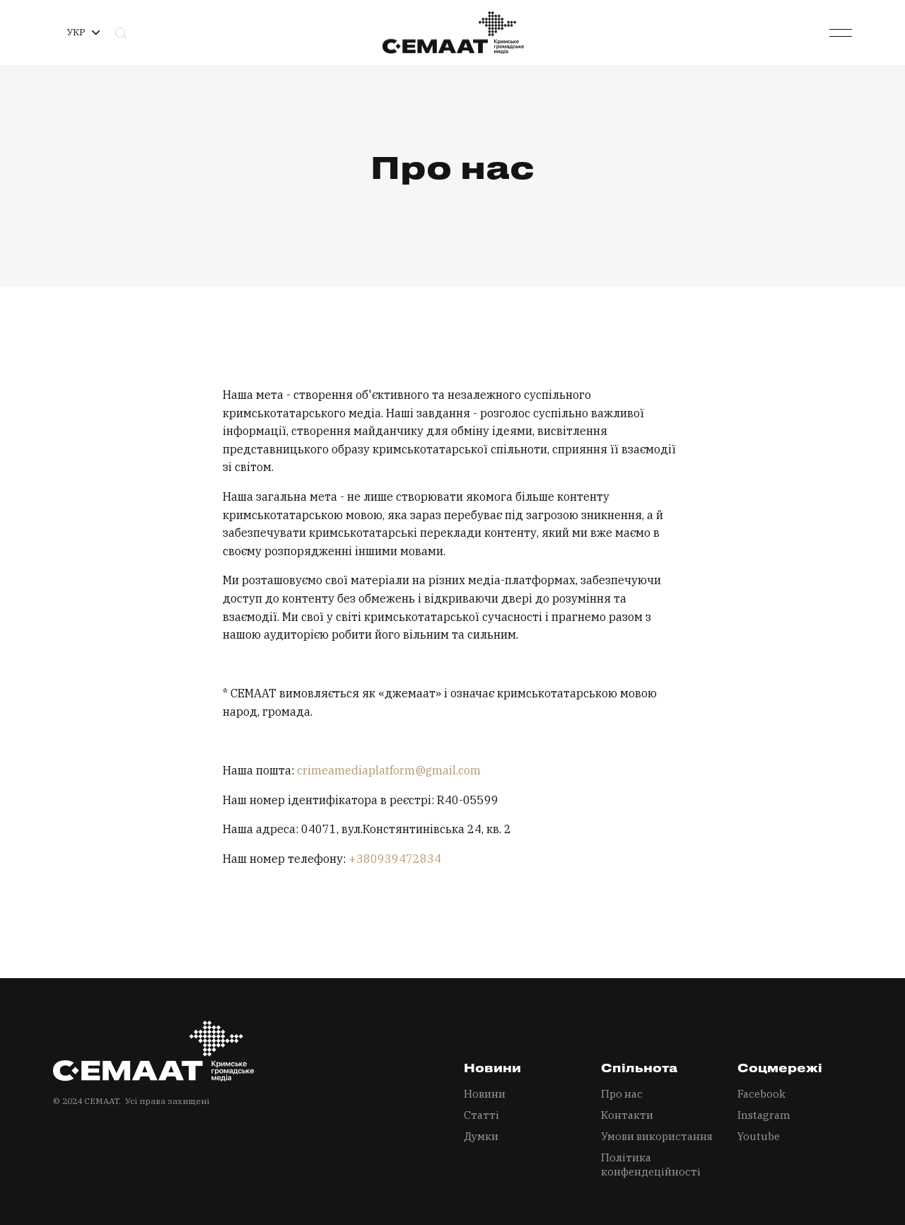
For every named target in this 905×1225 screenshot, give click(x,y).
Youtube (758, 1136)
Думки (481, 1136)
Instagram (763, 1115)
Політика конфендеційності (651, 1164)
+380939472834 (395, 859)
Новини (485, 1094)
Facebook (761, 1094)
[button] (83, 32)
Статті (481, 1115)
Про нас (622, 1094)
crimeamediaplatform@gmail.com (389, 770)
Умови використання (657, 1136)
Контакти (627, 1115)
